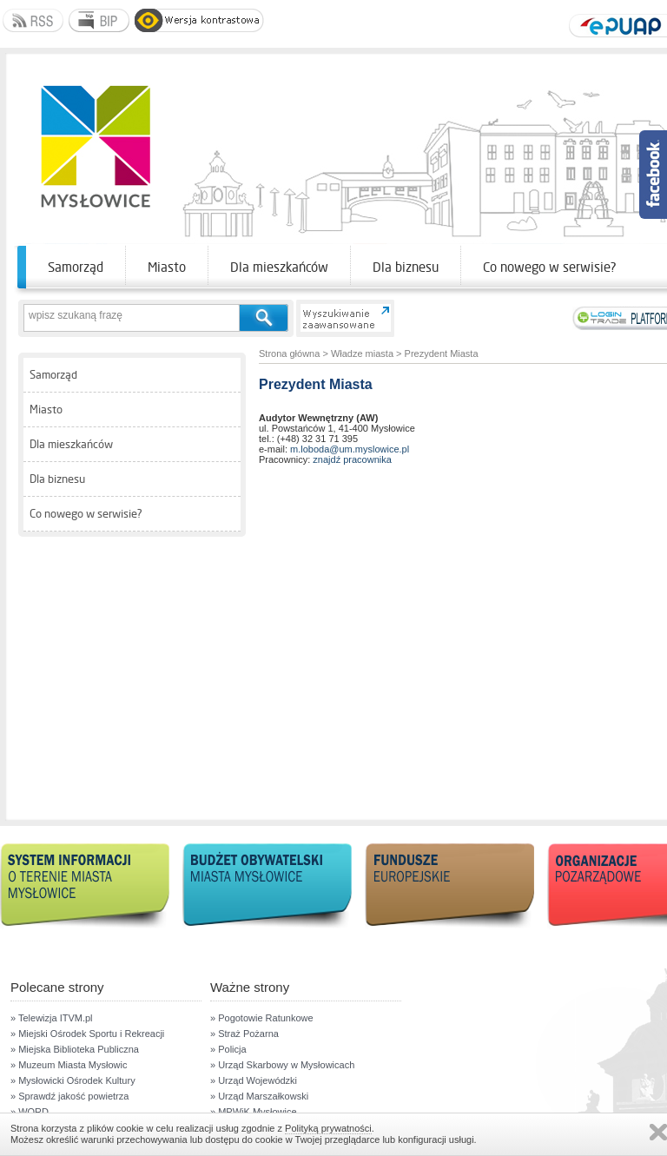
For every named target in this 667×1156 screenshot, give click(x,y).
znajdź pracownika (352, 459)
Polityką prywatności (328, 1128)
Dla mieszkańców (279, 267)
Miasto (167, 267)
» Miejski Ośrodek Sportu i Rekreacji (87, 1033)
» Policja (228, 1049)
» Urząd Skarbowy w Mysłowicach (282, 1065)
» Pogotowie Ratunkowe (262, 1018)
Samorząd (75, 267)
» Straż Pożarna (244, 1033)
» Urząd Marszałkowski (259, 1096)
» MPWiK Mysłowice (253, 1111)
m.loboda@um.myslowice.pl (349, 449)
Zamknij (658, 1132)
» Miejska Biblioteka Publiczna (74, 1049)
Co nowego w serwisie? (550, 267)
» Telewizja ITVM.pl (51, 1018)
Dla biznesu (406, 267)
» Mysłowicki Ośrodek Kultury (72, 1080)
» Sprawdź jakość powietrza (69, 1096)
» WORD (29, 1111)
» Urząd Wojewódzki (253, 1080)
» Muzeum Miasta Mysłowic (68, 1065)
